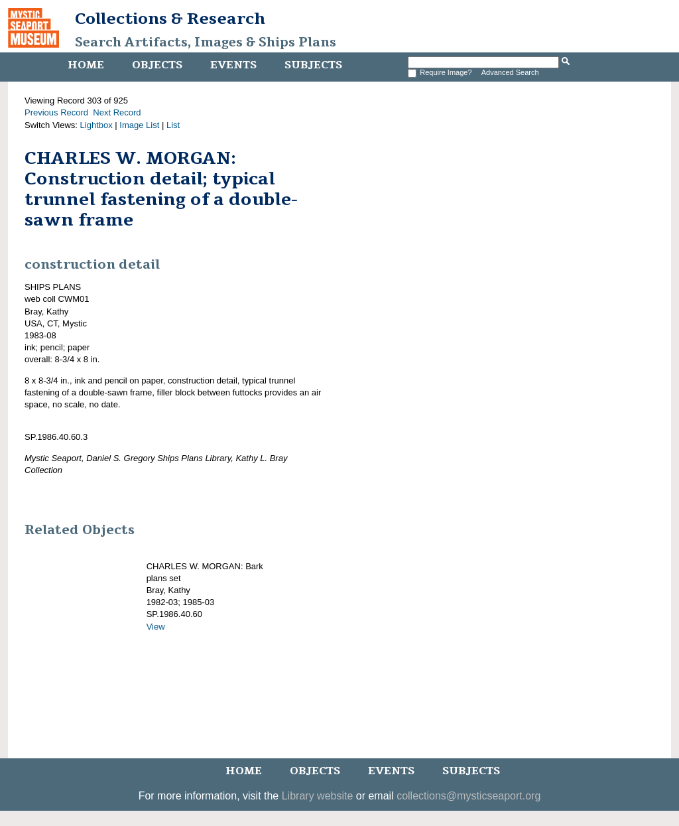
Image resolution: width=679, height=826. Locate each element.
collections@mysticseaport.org (468, 795)
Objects (157, 65)
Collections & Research (170, 18)
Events (233, 65)
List (173, 125)
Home (86, 65)
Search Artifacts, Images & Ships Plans (205, 42)
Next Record (117, 112)
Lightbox (96, 125)
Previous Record (56, 112)
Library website (317, 795)
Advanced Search (510, 72)
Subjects (313, 65)
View (156, 627)
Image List (139, 125)
